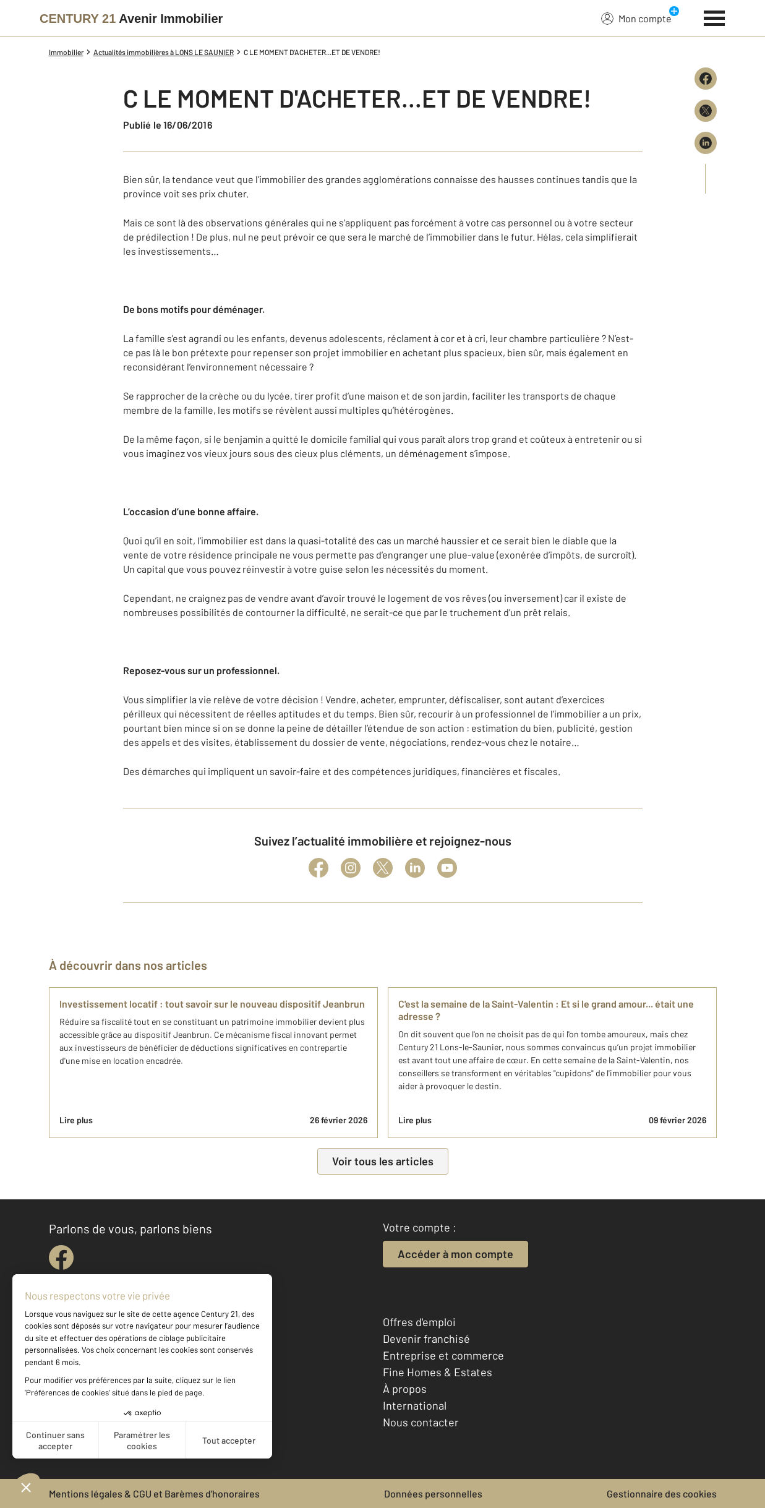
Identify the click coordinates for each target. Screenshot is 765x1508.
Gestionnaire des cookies (662, 1493)
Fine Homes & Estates (437, 1372)
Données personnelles (433, 1493)
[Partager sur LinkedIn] (705, 143)
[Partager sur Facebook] (705, 78)
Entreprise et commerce (443, 1355)
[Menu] (714, 16)
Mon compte (636, 18)
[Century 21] (131, 18)
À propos (405, 1388)
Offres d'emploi (419, 1322)
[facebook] (61, 1257)
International (415, 1405)
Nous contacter (421, 1422)
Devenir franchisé (426, 1338)
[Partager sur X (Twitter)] (705, 111)
